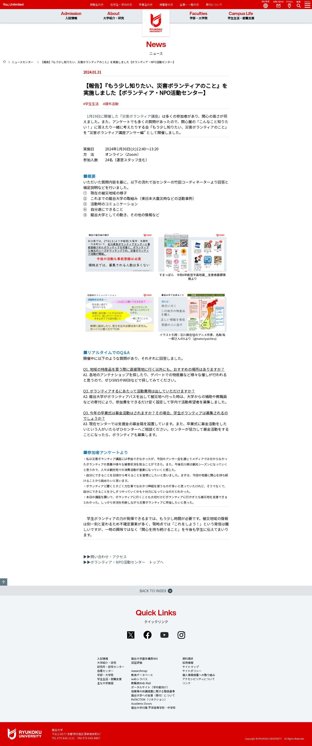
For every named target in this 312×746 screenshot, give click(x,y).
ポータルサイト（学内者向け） (150, 687)
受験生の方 (96, 4)
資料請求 (187, 658)
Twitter (130, 634)
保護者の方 (166, 4)
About (113, 15)
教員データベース (142, 675)
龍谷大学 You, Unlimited (156, 22)
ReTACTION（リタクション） (149, 699)
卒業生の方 (146, 4)
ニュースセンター (22, 62)
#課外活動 (110, 103)
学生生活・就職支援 (109, 679)
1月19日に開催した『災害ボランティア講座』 (124, 116)
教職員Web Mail (141, 683)
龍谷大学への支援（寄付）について (153, 695)
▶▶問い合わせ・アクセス (105, 556)
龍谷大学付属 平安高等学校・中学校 (153, 707)
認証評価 (136, 662)
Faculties (198, 15)
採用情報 (187, 662)
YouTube (164, 634)
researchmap (139, 671)
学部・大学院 (105, 675)
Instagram (181, 634)
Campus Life (241, 15)
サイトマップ (190, 667)
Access (289, 4)
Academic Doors (141, 703)
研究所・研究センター (110, 667)
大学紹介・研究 (106, 662)
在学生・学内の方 (121, 4)
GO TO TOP (3, 582)
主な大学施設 (105, 683)
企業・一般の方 (189, 4)
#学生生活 (91, 103)
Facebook (147, 634)
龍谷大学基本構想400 (144, 658)
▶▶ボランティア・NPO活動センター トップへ (123, 562)
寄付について (214, 4)
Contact (276, 4)
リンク (186, 683)
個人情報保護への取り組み (198, 675)
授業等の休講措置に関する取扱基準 (153, 691)
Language (263, 4)
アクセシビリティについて (198, 679)
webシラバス (139, 679)
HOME (4, 61)
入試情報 (102, 658)
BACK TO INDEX (156, 590)
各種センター (105, 671)
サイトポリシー (191, 671)
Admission (71, 15)
